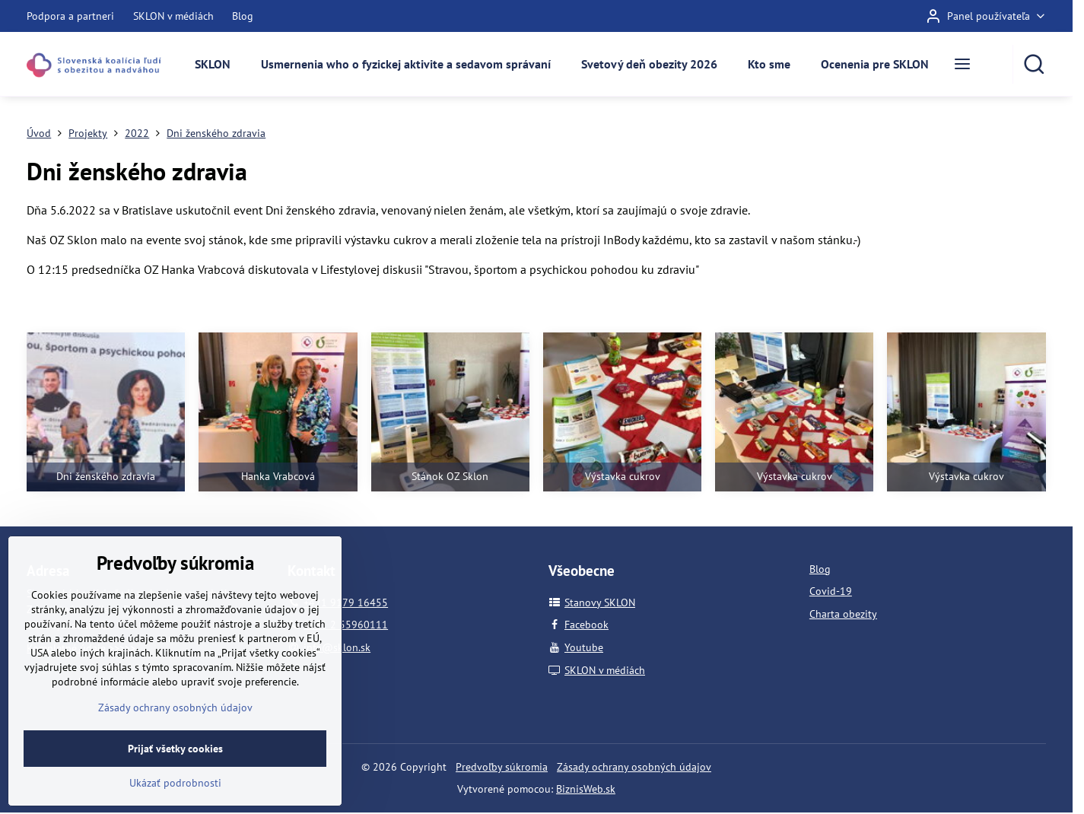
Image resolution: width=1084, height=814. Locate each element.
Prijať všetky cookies (175, 780)
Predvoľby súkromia (502, 767)
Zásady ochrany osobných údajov (634, 767)
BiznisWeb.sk (585, 789)
